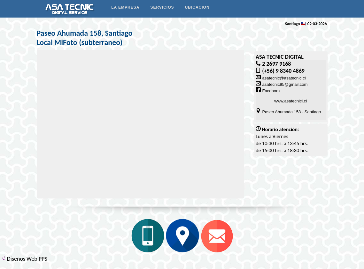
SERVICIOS (162, 7)
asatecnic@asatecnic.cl (284, 78)
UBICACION (197, 7)
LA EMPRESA (125, 7)
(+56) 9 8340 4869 (283, 70)
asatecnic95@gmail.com (285, 84)
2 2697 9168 (276, 63)
